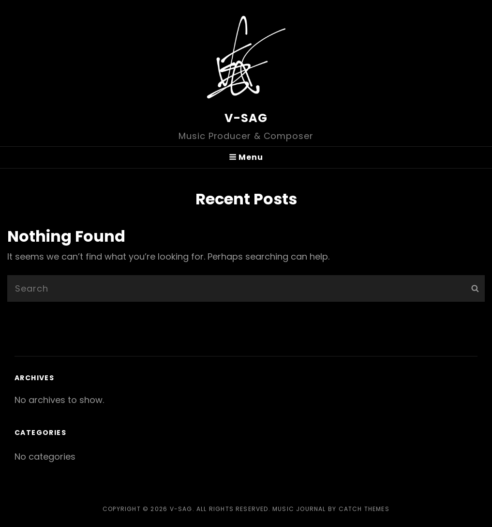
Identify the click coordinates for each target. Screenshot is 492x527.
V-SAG (246, 118)
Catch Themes (364, 509)
